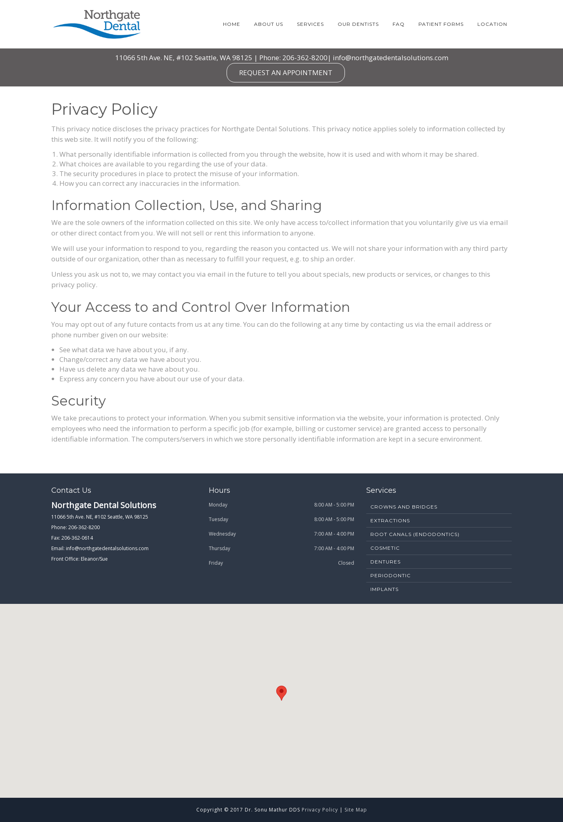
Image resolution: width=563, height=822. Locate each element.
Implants (384, 589)
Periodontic (390, 575)
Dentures (385, 562)
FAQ (399, 24)
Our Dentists (358, 24)
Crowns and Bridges (403, 507)
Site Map (356, 809)
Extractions (390, 520)
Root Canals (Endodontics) (415, 534)
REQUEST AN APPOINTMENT (285, 72)
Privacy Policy (320, 809)
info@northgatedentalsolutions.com (390, 57)
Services (310, 24)
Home (231, 24)
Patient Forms (441, 24)
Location (492, 24)
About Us (268, 24)
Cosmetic (385, 548)
